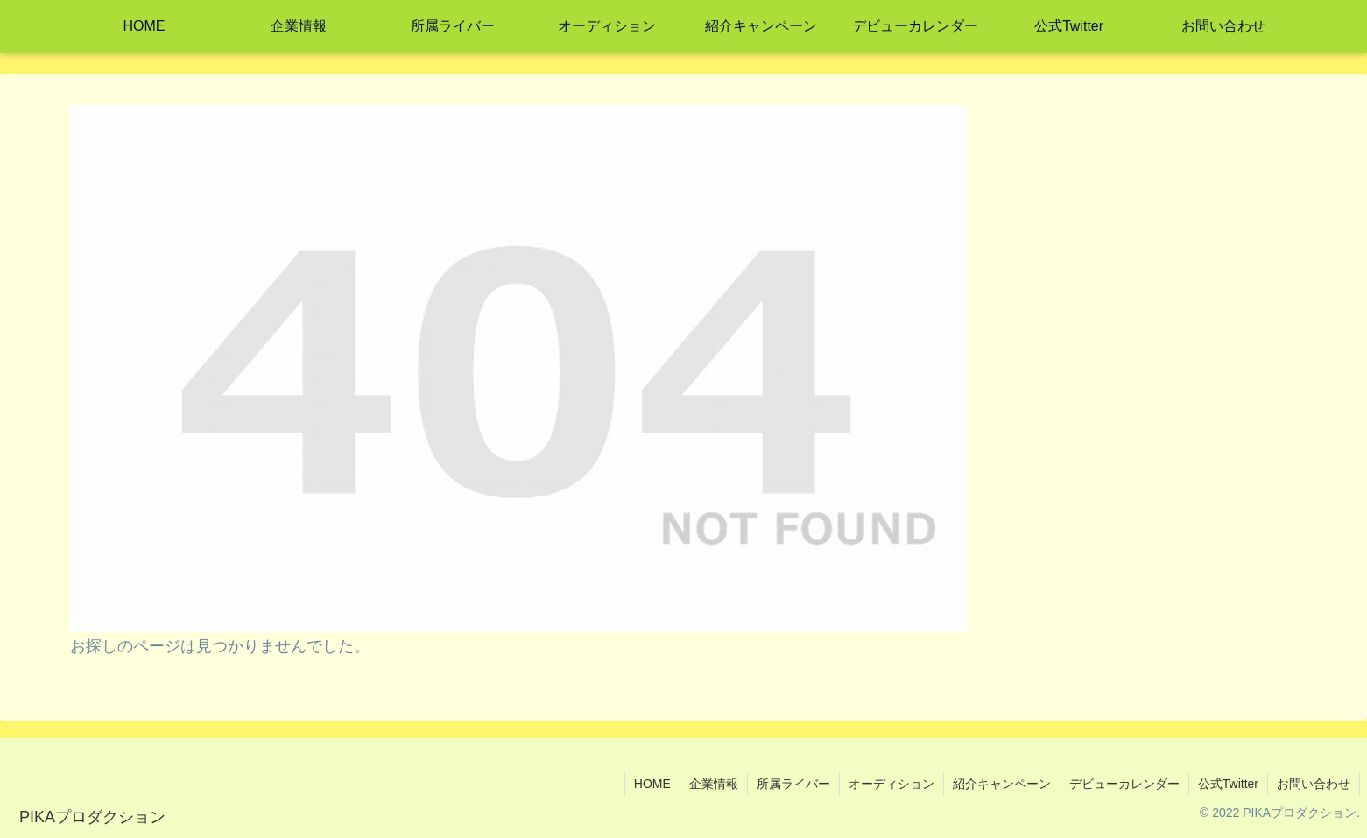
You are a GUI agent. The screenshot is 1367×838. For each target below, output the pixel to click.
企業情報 (713, 784)
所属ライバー (793, 784)
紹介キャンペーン (1002, 784)
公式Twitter (1228, 784)
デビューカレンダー (1124, 784)
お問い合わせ (1313, 784)
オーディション (891, 784)
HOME (652, 784)
